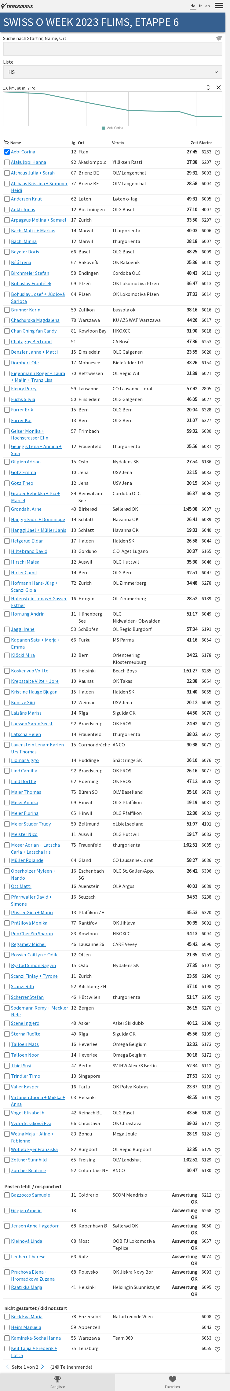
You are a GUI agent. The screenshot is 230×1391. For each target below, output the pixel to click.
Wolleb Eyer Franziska (34, 1149)
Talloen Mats (25, 1044)
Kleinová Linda (26, 1241)
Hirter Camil (24, 572)
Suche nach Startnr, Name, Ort (112, 38)
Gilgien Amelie (26, 1210)
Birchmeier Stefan (30, 273)
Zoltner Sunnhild (29, 1160)
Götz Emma (23, 472)
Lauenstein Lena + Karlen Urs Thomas (37, 748)
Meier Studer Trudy (31, 824)
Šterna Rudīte (25, 1034)
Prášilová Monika (29, 923)
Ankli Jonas (23, 209)
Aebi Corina (23, 152)
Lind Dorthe (23, 781)
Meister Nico (24, 834)
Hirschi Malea (25, 562)
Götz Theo (22, 483)
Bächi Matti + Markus (33, 230)
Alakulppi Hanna (28, 162)
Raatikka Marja (26, 1287)
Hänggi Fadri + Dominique (38, 519)
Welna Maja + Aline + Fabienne (32, 1137)
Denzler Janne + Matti (34, 352)
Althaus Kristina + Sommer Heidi (39, 186)
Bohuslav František (31, 283)
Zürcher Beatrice (28, 1170)
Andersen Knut (26, 199)
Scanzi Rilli (22, 986)
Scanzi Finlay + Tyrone (34, 976)
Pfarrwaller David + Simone (31, 900)
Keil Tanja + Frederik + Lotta (34, 1351)
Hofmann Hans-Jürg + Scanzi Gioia (34, 586)
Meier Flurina (24, 813)
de (193, 6)
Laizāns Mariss (26, 713)
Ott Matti (21, 886)
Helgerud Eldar (27, 541)
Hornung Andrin (28, 614)
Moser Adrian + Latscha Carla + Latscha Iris (35, 848)
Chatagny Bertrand (31, 341)
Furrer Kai (21, 420)
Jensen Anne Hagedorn (35, 1226)
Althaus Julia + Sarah (33, 173)
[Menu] (219, 6)
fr (200, 6)
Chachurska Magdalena (35, 320)
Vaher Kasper (25, 1087)
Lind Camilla (24, 770)
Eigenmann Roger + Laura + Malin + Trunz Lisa (38, 376)
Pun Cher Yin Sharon (32, 933)
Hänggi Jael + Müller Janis (38, 530)
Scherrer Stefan (27, 997)
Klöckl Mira (23, 655)
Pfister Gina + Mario (32, 912)
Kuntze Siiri (23, 702)
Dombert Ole (25, 362)
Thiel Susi (21, 1065)
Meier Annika (24, 802)
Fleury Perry (24, 388)
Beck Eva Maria (26, 1316)
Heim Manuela (26, 1327)
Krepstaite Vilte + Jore (35, 681)
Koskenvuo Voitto (30, 671)
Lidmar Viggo (25, 760)
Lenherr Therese (28, 1256)
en (207, 6)
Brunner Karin (25, 310)
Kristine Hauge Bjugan (34, 692)
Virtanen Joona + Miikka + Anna (38, 1100)
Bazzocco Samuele (30, 1195)
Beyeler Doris (25, 251)
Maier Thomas (26, 792)
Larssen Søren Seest (32, 723)
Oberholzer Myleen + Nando (33, 874)
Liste (8, 62)
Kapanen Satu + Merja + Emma (35, 643)
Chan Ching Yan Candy (34, 331)
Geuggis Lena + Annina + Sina (36, 449)
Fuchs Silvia (23, 399)
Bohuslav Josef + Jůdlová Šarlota (38, 297)
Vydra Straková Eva (31, 1123)
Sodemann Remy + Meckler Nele (39, 1011)
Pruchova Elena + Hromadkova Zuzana (33, 1275)
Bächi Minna (24, 241)
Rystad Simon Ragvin (33, 965)
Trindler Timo (25, 1076)
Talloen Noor (25, 1055)
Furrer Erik (22, 410)
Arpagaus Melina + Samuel (38, 220)
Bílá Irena (21, 262)
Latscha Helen (26, 734)
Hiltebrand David (29, 551)
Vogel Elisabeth (27, 1112)
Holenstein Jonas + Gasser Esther (39, 602)
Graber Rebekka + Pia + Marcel (35, 496)
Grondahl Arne (26, 509)
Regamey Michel (28, 944)
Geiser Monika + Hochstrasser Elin (29, 434)
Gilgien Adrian (26, 461)
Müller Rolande (27, 860)
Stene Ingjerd (25, 1023)
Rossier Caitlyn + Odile (35, 954)
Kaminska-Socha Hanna (36, 1338)
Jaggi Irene (23, 629)
